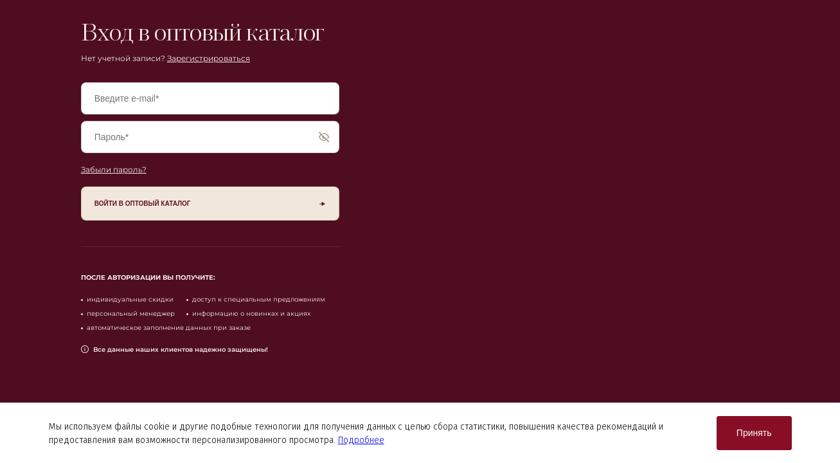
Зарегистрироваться (208, 58)
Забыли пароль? (114, 169)
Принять (754, 433)
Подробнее (361, 440)
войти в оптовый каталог (142, 203)
